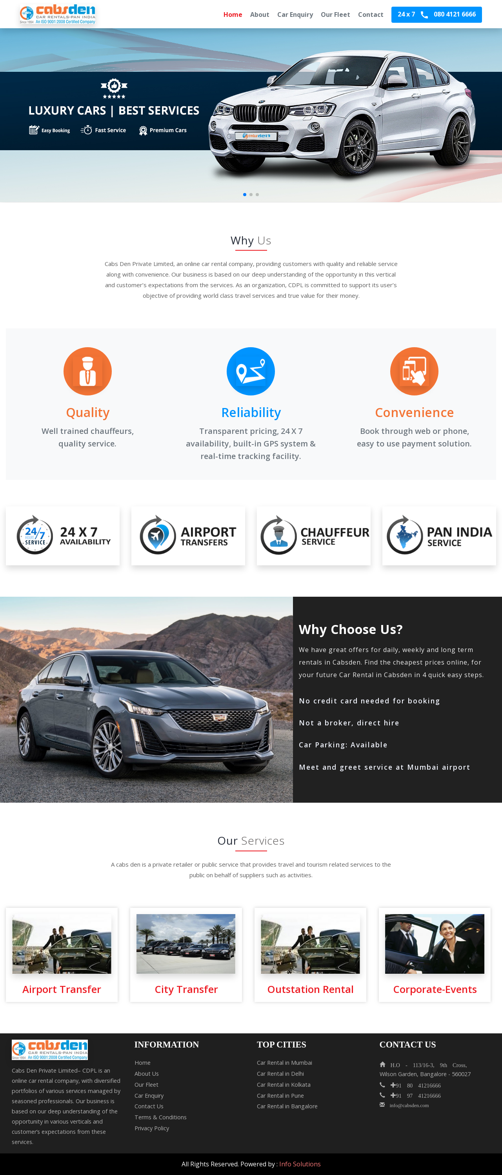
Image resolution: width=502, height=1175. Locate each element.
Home (233, 14)
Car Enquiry (295, 14)
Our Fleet (335, 14)
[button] (244, 194)
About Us (147, 1073)
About (259, 14)
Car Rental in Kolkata (284, 1084)
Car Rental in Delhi (280, 1073)
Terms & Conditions (161, 1117)
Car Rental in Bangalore (287, 1106)
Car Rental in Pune (280, 1095)
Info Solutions (300, 1164)
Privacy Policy (152, 1128)
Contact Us (149, 1106)
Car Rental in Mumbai (284, 1062)
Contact (371, 14)
